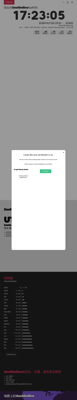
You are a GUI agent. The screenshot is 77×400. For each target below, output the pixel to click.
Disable (46, 171)
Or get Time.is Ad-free (21, 169)
